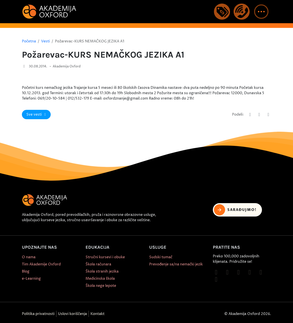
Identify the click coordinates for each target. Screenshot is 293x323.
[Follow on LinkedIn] (216, 279)
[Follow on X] (260, 272)
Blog (25, 271)
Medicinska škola (100, 278)
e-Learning (31, 278)
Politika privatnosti (38, 313)
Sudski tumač (160, 257)
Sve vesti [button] (36, 114)
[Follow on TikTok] (238, 272)
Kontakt (97, 313)
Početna (29, 41)
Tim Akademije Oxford (41, 264)
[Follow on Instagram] (227, 272)
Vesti (45, 41)
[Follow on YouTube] (249, 272)
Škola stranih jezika (102, 271)
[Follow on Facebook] (216, 272)
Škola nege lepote (101, 285)
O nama (29, 257)
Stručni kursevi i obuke (105, 257)
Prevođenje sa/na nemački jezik (176, 264)
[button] (261, 11)
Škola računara (98, 264)
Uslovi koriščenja (72, 313)
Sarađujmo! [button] (235, 209)
